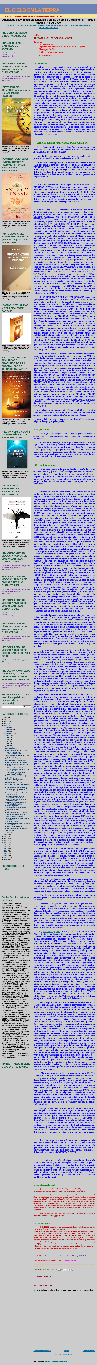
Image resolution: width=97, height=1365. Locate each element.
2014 (6, 849)
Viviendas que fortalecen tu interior (16, 747)
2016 (6, 844)
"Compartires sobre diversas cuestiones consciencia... (14, 796)
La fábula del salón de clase (14, 779)
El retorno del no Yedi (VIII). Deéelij (16, 828)
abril (7, 743)
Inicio (66, 1351)
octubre (8, 731)
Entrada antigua (89, 1351)
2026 (6, 717)
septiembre (10, 733)
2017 (6, 842)
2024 (6, 721)
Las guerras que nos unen (13, 811)
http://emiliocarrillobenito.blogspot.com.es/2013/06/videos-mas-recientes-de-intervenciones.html (16, 662)
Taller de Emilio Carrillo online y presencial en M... (15, 800)
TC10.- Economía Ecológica (14, 816)
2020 (6, 836)
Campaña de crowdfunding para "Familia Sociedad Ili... (15, 803)
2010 (6, 857)
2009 (6, 859)
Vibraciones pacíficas (12, 806)
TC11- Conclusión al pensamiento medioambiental (16, 790)
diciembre (9, 727)
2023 (6, 723)
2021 (6, 834)
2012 (6, 853)
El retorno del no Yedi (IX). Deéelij (16, 812)
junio (7, 739)
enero (8, 832)
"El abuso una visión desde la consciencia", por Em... (15, 773)
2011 (6, 855)
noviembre (9, 729)
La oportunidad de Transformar (15, 760)
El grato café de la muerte (13, 826)
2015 (6, 847)
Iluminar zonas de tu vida (13, 759)
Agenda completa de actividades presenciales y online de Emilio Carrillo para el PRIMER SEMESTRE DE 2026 (48, 26)
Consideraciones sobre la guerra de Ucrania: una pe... (17, 785)
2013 (6, 851)
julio (7, 737)
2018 (6, 840)
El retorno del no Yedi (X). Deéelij (16, 788)
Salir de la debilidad (11, 821)
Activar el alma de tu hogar (14, 781)
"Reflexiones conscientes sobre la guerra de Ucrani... (16, 808)
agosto (8, 735)
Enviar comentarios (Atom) (56, 1361)
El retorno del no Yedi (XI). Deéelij (16, 762)
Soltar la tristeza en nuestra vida (15, 814)
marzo (8, 745)
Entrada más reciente (42, 1351)
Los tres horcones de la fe (13, 783)
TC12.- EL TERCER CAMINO (14, 767)
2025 (6, 719)
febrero (8, 830)
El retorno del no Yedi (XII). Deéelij (16, 750)
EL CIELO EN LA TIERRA (32, 10)
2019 (6, 838)
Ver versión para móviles (64, 1355)
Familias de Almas (11, 749)
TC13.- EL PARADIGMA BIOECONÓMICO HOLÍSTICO (15, 753)
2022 (6, 725)
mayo (8, 741)
